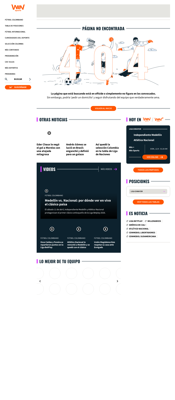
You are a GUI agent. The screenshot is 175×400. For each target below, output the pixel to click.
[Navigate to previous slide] (40, 281)
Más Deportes (11, 68)
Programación (11, 56)
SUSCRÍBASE (18, 87)
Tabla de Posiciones (14, 25)
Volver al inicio (103, 108)
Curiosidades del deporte (17, 38)
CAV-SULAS (9, 62)
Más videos (109, 169)
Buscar (18, 79)
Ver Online (155, 157)
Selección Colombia (14, 44)
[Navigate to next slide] (117, 281)
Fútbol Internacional (15, 31)
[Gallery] (79, 281)
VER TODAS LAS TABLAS (148, 201)
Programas (10, 74)
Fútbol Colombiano (14, 19)
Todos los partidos (148, 169)
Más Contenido (12, 50)
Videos (49, 169)
